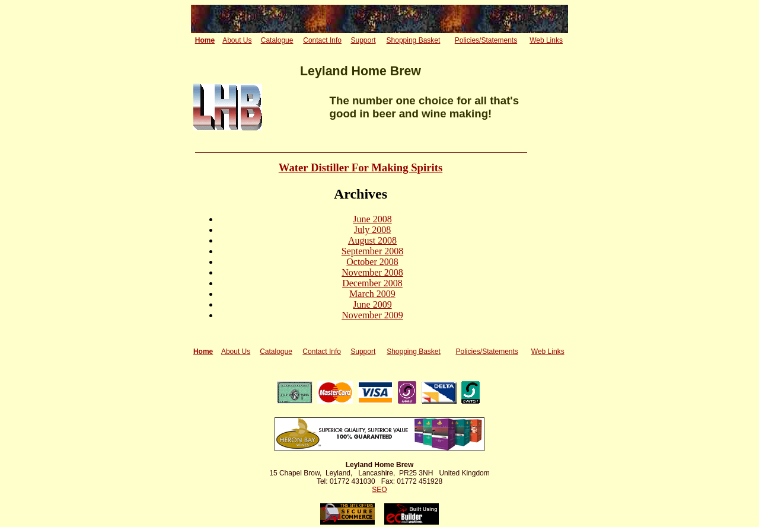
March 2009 (372, 294)
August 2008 (372, 240)
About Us (236, 40)
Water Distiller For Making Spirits (360, 167)
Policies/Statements (486, 40)
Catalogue (277, 40)
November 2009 (372, 315)
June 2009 (372, 304)
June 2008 (372, 219)
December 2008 (372, 283)
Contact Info (322, 40)
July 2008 (372, 230)
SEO (379, 490)
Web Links (546, 40)
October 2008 (372, 262)
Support (362, 40)
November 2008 (372, 272)
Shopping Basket (414, 40)
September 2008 (372, 251)
